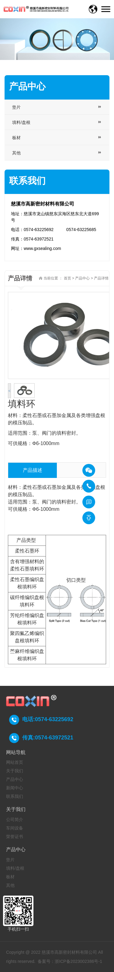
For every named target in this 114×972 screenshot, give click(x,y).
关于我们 (14, 770)
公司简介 (14, 819)
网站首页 (14, 762)
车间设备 (14, 828)
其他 (10, 885)
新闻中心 (14, 787)
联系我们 (14, 796)
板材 (10, 876)
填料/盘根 (15, 868)
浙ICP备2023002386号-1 (78, 961)
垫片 (10, 859)
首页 (67, 278)
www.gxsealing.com (42, 248)
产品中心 (82, 278)
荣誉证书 (14, 836)
